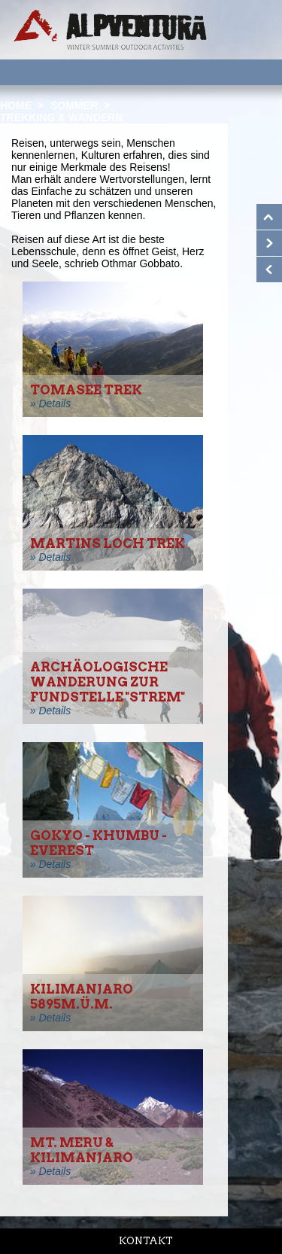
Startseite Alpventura (110, 30)
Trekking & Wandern (61, 117)
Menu (251, 71)
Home (16, 105)
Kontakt (146, 1240)
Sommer (74, 105)
